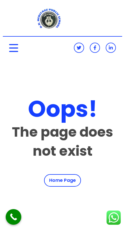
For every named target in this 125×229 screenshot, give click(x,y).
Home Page (62, 180)
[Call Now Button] (13, 217)
